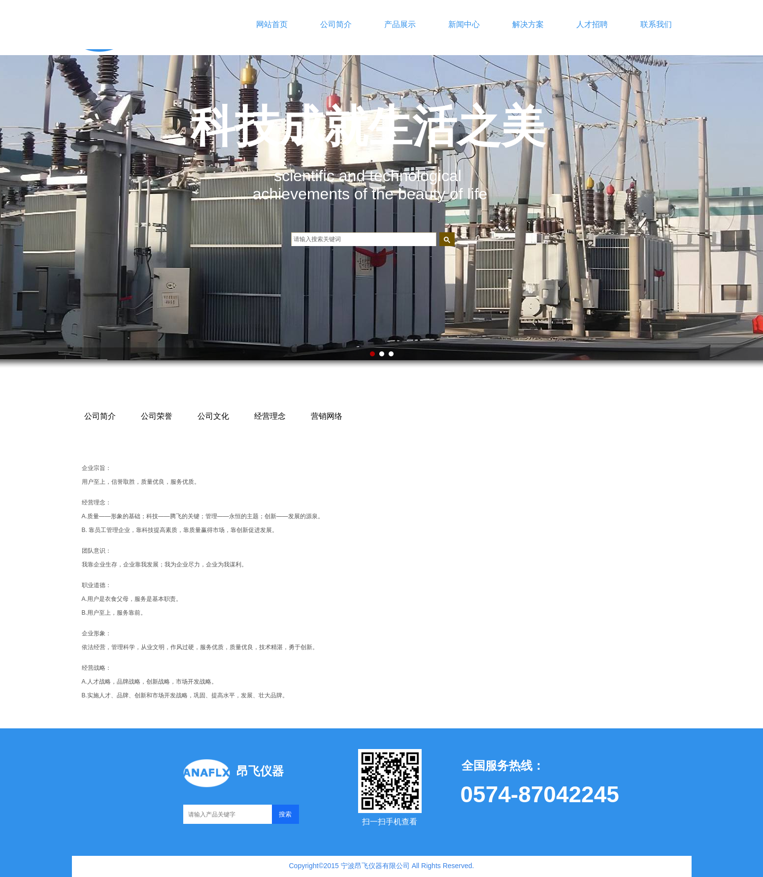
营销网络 (326, 416)
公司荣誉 (156, 416)
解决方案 (528, 24)
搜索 (285, 814)
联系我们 (656, 24)
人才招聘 (592, 24)
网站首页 (272, 24)
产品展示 (400, 24)
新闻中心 (464, 24)
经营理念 (270, 416)
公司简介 (336, 24)
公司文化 (213, 416)
